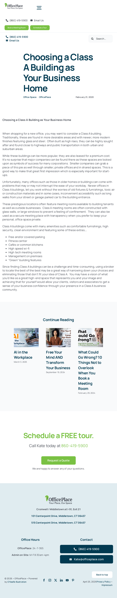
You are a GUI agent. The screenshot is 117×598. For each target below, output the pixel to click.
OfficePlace (45, 97)
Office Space (30, 97)
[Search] (92, 38)
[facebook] (44, 580)
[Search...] (100, 38)
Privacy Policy (104, 581)
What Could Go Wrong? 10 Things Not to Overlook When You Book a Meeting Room (90, 370)
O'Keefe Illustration (16, 581)
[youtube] (67, 580)
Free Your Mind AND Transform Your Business (58, 360)
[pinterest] (73, 580)
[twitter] (55, 580)
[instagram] (49, 580)
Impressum (107, 585)
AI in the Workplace (23, 355)
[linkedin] (61, 580)
